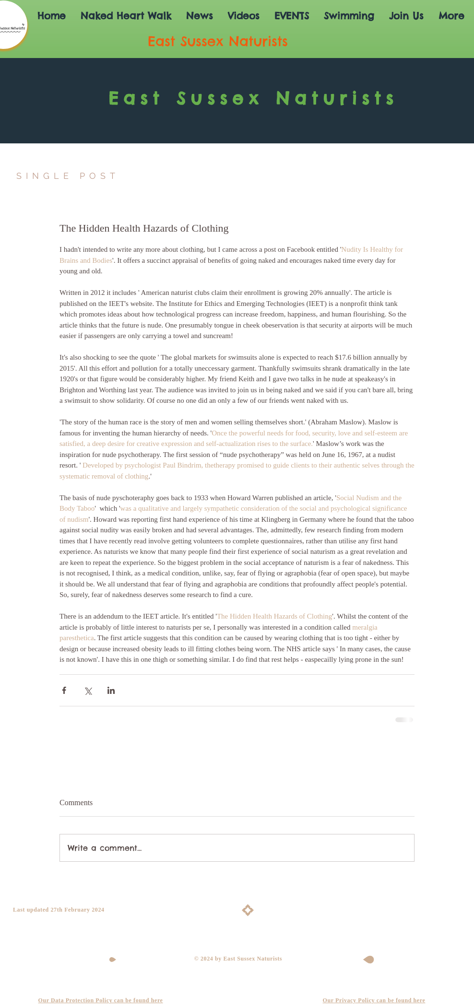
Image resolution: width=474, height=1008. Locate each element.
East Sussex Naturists (253, 98)
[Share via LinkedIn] (111, 690)
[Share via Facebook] (64, 690)
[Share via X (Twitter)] (87, 690)
